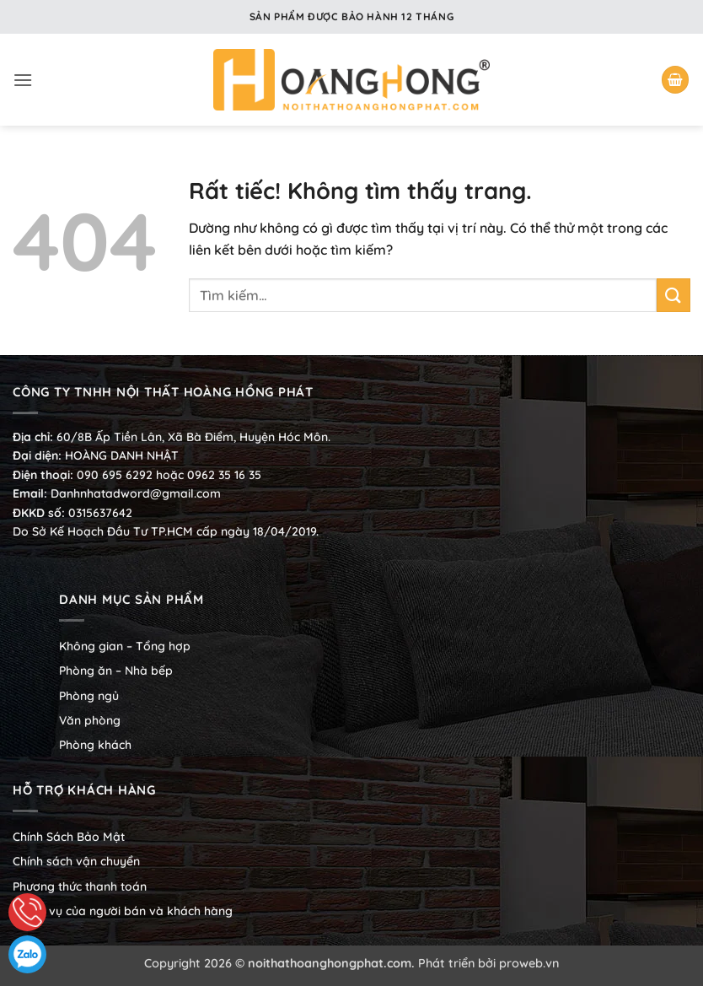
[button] (23, 79)
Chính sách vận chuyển (76, 861)
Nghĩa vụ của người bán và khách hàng (123, 911)
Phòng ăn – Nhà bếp (116, 670)
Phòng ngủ (89, 695)
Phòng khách (95, 744)
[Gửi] (673, 294)
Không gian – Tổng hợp (125, 646)
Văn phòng (90, 720)
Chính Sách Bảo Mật (69, 836)
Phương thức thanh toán (80, 886)
